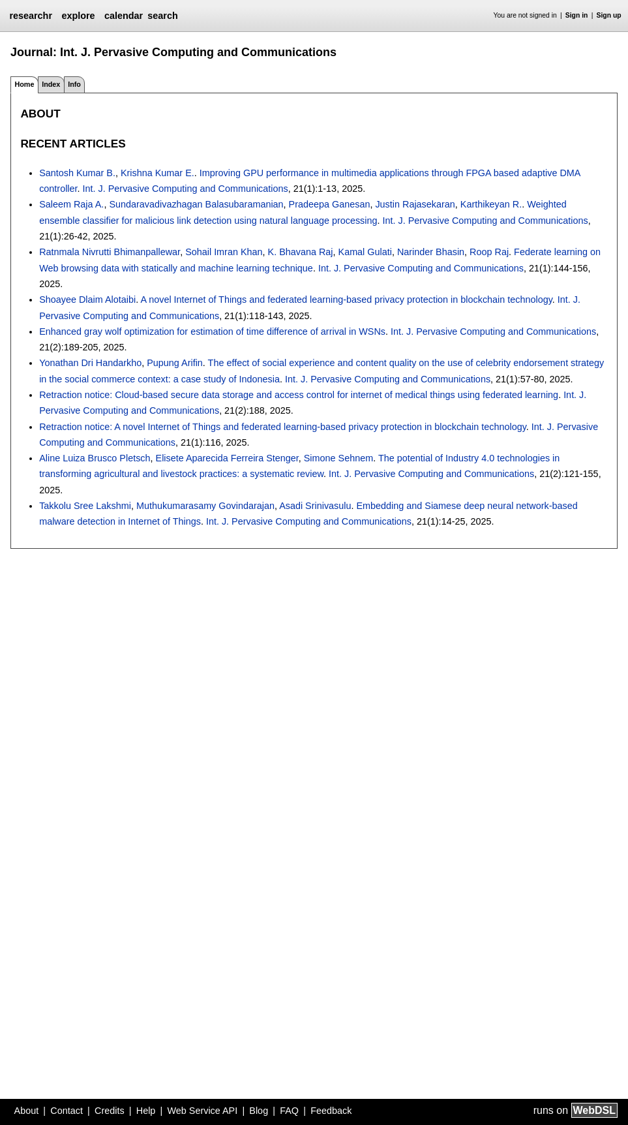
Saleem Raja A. (71, 204)
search (162, 15)
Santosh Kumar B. (77, 173)
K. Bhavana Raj (300, 252)
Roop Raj (489, 252)
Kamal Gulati (365, 252)
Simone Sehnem (338, 458)
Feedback (330, 1110)
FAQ (289, 1110)
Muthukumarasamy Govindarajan (205, 506)
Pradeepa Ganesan (329, 204)
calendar (123, 15)
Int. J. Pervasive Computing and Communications (185, 188)
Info (74, 84)
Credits (110, 1110)
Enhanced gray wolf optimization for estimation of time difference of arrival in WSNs (212, 331)
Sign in (576, 15)
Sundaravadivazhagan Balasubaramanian (196, 204)
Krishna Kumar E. (157, 173)
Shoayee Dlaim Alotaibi (87, 299)
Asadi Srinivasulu (315, 506)
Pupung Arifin (175, 363)
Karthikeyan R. (491, 204)
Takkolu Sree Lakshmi (85, 506)
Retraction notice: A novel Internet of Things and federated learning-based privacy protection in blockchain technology (282, 427)
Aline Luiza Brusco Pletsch (94, 458)
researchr (30, 15)
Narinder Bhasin (430, 252)
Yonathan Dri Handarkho (90, 363)
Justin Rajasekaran (415, 204)
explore (78, 15)
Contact (66, 1110)
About (26, 1110)
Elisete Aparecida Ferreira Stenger (227, 458)
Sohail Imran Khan (223, 252)
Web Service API (202, 1110)
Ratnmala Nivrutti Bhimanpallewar (109, 252)
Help (146, 1110)
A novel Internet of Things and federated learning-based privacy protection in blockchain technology (346, 299)
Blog (258, 1110)
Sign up (609, 15)
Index (51, 84)
